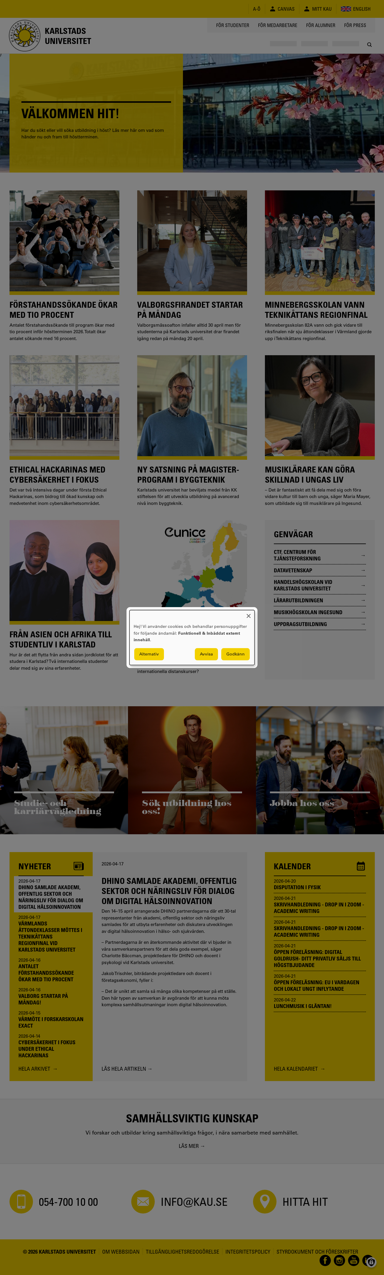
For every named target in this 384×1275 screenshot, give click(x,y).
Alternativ (149, 654)
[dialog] (192, 637)
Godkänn (235, 654)
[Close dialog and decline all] (249, 613)
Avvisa (206, 654)
